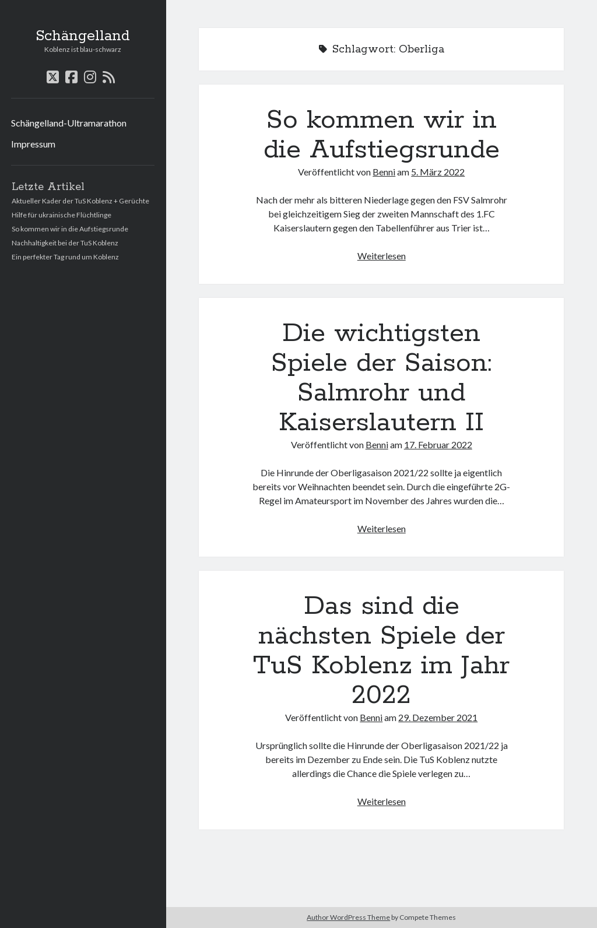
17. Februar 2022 (438, 444)
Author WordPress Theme (348, 917)
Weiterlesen (381, 255)
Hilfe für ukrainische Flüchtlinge (61, 214)
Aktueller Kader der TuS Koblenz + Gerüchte (80, 200)
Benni (384, 171)
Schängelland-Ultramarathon (69, 122)
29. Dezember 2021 (437, 717)
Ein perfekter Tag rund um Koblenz (65, 256)
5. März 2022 (438, 171)
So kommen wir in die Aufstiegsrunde (70, 228)
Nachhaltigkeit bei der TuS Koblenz (65, 242)
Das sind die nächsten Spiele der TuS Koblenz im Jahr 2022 (381, 650)
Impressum (33, 143)
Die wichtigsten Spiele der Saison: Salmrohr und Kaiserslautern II (381, 378)
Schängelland (83, 36)
